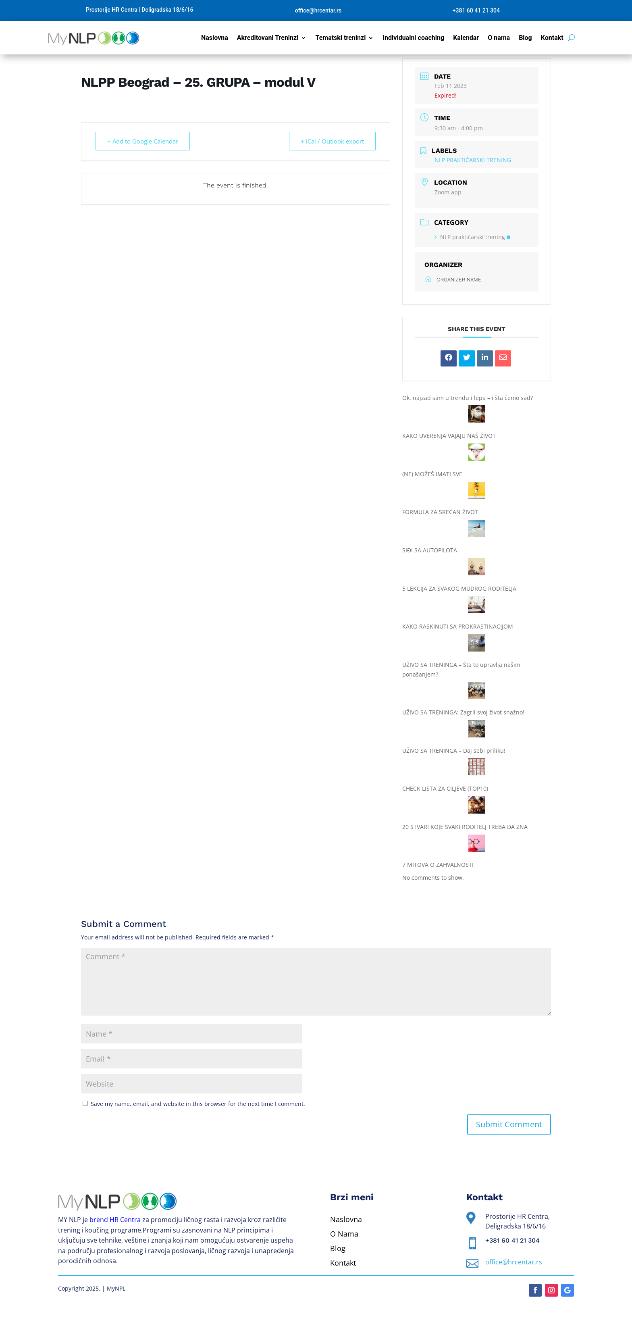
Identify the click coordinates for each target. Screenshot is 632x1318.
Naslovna (214, 38)
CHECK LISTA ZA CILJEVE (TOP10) (445, 788)
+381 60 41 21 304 (476, 10)
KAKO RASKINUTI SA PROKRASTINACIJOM (457, 626)
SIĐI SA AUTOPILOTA (429, 550)
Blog (525, 38)
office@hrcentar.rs (318, 10)
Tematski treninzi (340, 38)
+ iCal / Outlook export (332, 141)
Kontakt (552, 38)
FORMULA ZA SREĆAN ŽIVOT (440, 512)
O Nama (344, 1234)
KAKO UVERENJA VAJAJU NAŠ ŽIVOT (449, 435)
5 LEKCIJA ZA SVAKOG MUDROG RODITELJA (459, 588)
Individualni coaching (413, 38)
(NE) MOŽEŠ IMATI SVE (432, 474)
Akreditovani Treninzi (268, 38)
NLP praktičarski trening (472, 237)
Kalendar (466, 38)
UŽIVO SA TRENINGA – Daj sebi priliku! (453, 750)
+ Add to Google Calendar (142, 141)
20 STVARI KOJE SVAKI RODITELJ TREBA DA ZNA (465, 827)
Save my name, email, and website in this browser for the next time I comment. (198, 1104)
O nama (499, 38)
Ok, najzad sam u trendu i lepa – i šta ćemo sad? (467, 398)
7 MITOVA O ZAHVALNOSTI (438, 864)
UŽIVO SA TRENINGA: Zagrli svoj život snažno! (463, 712)
